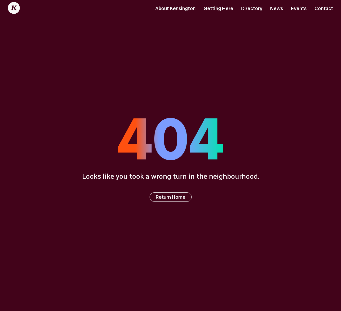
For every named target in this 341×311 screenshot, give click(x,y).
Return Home (170, 197)
